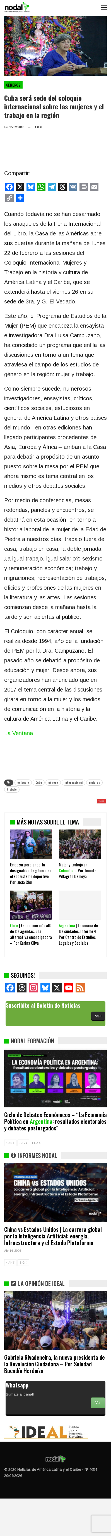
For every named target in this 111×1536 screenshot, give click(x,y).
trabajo (12, 789)
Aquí (98, 1053)
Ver (97, 1440)
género (53, 782)
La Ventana (18, 733)
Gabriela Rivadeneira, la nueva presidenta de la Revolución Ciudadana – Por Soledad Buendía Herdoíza (54, 1401)
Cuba (38, 782)
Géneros (13, 85)
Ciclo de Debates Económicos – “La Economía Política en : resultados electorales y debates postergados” (55, 1159)
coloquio (23, 782)
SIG (23, 1180)
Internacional (73, 782)
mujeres (94, 782)
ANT (10, 1180)
